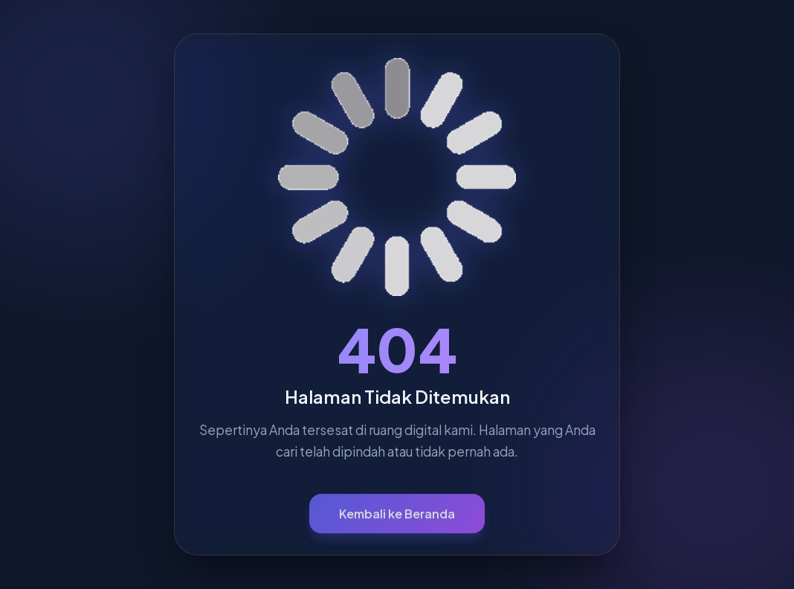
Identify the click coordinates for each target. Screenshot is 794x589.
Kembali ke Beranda (397, 518)
